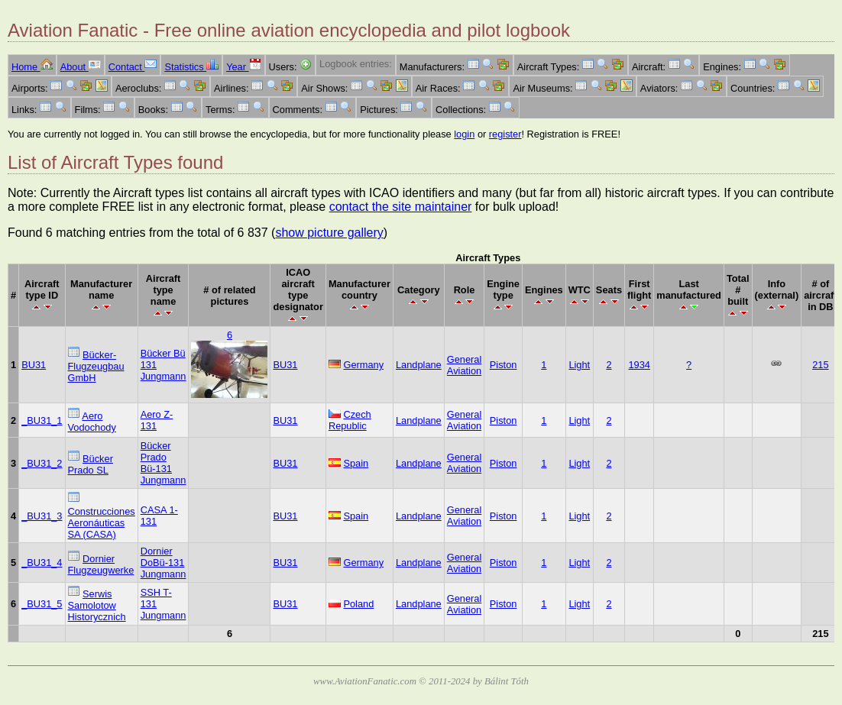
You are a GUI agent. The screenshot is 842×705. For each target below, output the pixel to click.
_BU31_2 (41, 463)
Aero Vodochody (92, 421)
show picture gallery (329, 232)
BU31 (33, 364)
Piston (503, 364)
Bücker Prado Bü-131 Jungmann (163, 463)
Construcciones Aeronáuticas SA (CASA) (101, 523)
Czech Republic (350, 420)
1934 (638, 364)
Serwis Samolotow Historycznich (97, 605)
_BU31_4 (41, 562)
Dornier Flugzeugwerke (101, 564)
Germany (363, 364)
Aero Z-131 (157, 420)
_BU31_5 (41, 604)
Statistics (191, 67)
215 (820, 364)
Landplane (419, 364)
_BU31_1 (41, 420)
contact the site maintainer (400, 206)
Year (243, 67)
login (464, 134)
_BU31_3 (41, 516)
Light (579, 364)
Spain (355, 463)
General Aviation (464, 365)
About (80, 67)
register (505, 134)
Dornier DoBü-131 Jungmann (163, 562)
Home (32, 67)
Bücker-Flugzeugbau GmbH (96, 366)
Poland (358, 604)
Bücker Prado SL (90, 464)
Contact (132, 67)
